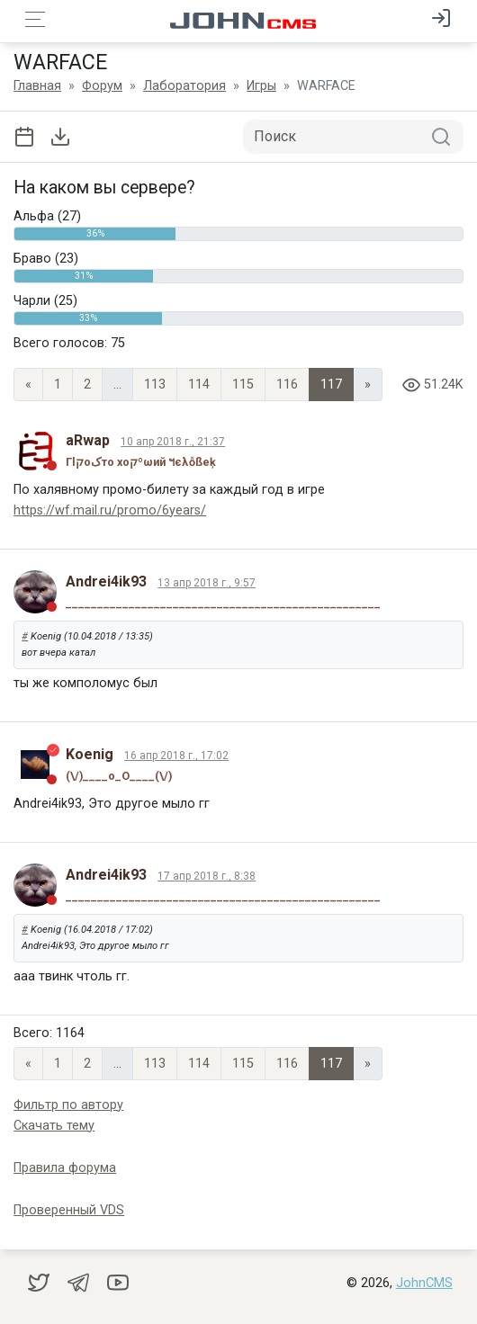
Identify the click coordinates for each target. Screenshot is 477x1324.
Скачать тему (54, 1125)
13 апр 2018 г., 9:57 (207, 583)
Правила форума (65, 1168)
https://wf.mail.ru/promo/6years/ (110, 510)
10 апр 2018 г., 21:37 (173, 441)
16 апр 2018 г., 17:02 (176, 755)
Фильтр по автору (68, 1105)
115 (243, 384)
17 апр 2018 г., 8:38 (207, 876)
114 (199, 384)
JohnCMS (424, 1283)
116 (287, 384)
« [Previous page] (28, 384)
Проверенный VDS (69, 1210)
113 (155, 384)
